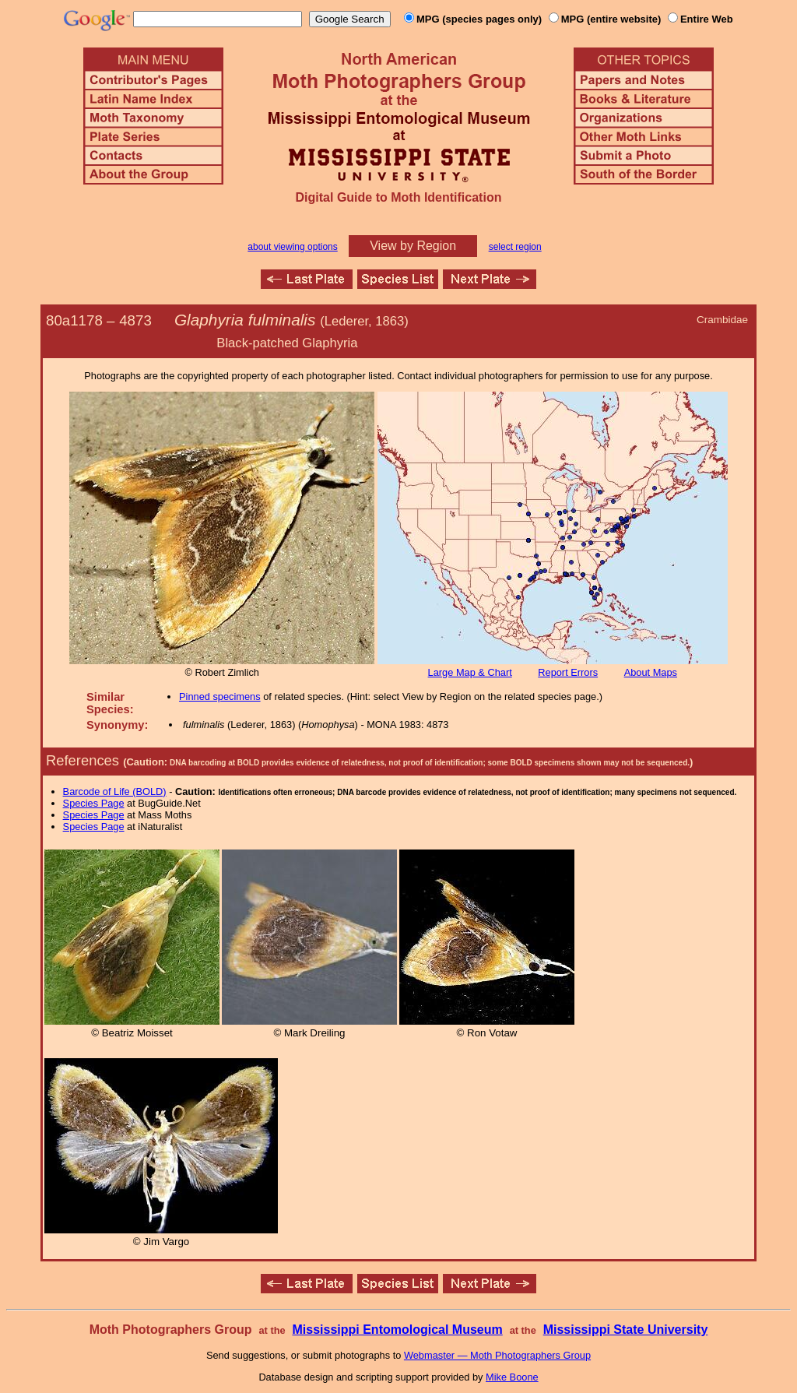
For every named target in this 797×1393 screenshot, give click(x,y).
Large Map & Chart (470, 672)
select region (515, 246)
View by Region (413, 245)
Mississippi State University (625, 1329)
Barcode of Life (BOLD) (115, 791)
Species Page (94, 803)
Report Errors (568, 672)
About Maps (650, 672)
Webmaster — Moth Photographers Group (497, 1355)
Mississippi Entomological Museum (397, 1329)
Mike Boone (512, 1377)
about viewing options (292, 246)
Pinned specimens (220, 696)
